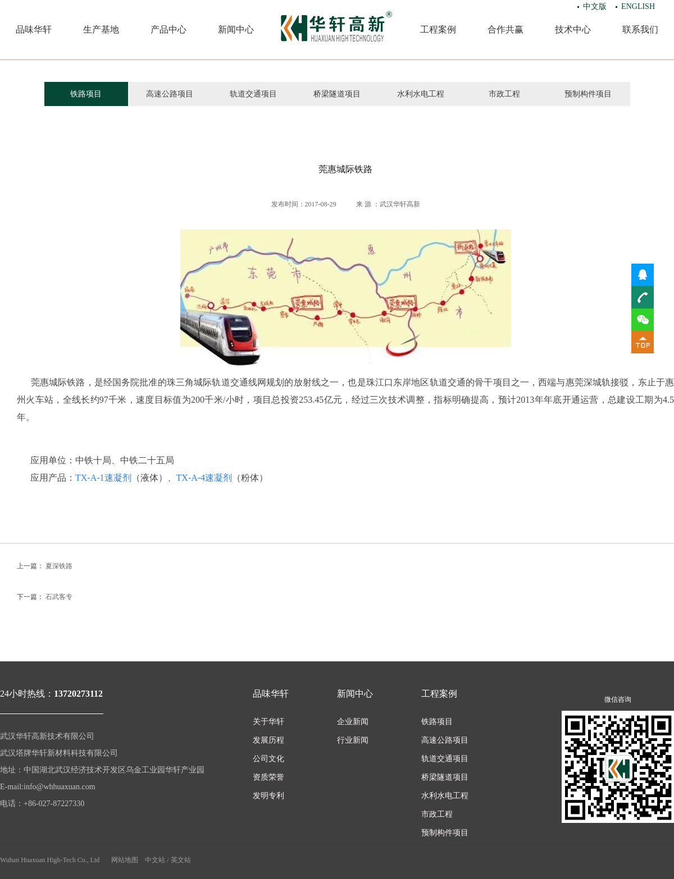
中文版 (595, 6)
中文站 (155, 860)
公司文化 (268, 758)
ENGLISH (638, 6)
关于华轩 (268, 721)
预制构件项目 (588, 94)
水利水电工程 (420, 94)
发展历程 (268, 740)
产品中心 (168, 29)
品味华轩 (34, 29)
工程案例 (438, 29)
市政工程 (504, 94)
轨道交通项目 (253, 94)
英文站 (181, 860)
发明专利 (268, 795)
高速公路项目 (169, 94)
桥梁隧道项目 (337, 94)
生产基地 (101, 29)
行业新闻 (352, 740)
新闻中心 (236, 29)
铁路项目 (86, 94)
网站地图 (124, 860)
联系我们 (640, 29)
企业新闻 (352, 721)
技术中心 (573, 29)
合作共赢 (505, 29)
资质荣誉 (268, 777)
